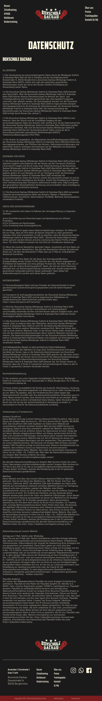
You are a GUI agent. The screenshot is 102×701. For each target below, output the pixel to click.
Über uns (89, 8)
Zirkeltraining (10, 10)
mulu (44, 698)
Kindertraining (10, 22)
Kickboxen (9, 18)
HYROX (7, 14)
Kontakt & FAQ (91, 20)
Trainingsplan (91, 16)
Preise (88, 12)
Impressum (75, 698)
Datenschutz (58, 698)
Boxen (7, 6)
